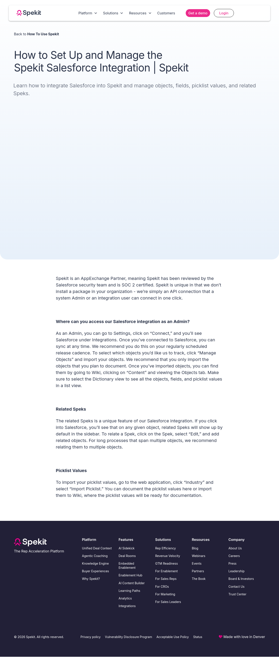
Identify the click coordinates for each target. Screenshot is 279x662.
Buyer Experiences (95, 571)
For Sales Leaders (168, 602)
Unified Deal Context (97, 548)
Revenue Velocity (167, 556)
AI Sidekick (126, 548)
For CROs (162, 586)
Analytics (125, 598)
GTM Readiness (166, 563)
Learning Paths (129, 591)
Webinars (198, 556)
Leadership (236, 571)
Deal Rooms (127, 556)
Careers (234, 556)
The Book (199, 579)
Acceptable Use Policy (173, 637)
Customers (166, 13)
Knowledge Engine (95, 563)
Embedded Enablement (127, 565)
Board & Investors (241, 579)
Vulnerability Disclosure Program (128, 637)
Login (223, 13)
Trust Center (237, 594)
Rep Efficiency (165, 548)
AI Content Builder (132, 583)
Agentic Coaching (95, 556)
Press (232, 563)
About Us (235, 548)
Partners (198, 571)
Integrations (127, 606)
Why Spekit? (91, 579)
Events (196, 563)
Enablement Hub (130, 575)
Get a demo (198, 13)
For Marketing (165, 594)
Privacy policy (90, 637)
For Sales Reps (166, 579)
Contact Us (236, 586)
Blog (195, 548)
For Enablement (166, 571)
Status (197, 637)
